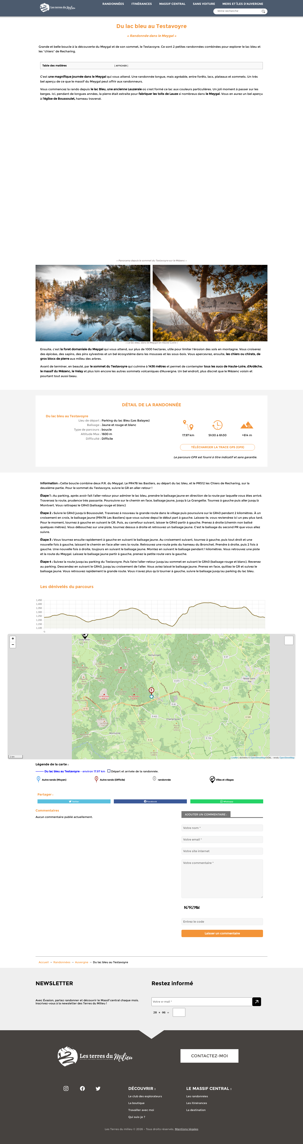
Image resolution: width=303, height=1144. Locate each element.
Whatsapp (226, 801)
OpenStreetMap (258, 757)
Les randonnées (197, 1096)
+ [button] (13, 639)
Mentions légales (186, 1129)
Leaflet (235, 757)
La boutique (136, 1103)
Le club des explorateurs (145, 1096)
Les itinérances (196, 1103)
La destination (196, 1110)
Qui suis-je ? (136, 1117)
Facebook (150, 801)
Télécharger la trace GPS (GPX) (217, 447)
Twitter (74, 801)
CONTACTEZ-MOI (209, 1055)
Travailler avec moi (141, 1110)
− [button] (13, 645)
